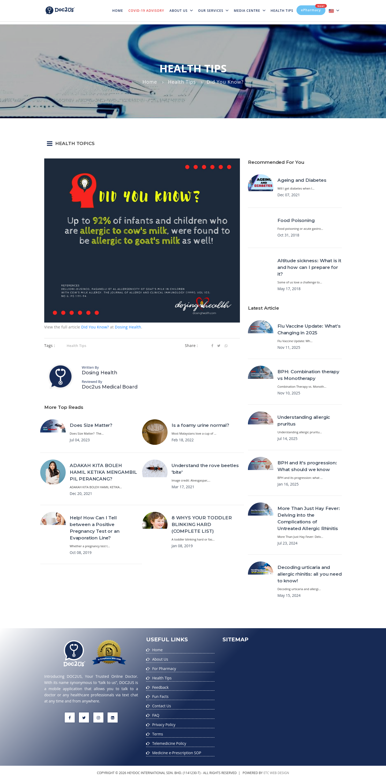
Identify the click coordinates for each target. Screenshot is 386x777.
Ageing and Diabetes (301, 180)
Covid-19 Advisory (146, 10)
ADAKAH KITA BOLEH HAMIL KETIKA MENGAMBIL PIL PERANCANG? (103, 472)
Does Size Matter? (91, 425)
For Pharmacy (164, 668)
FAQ (155, 713)
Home (119, 7)
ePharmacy (313, 8)
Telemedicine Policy (169, 740)
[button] (193, 144)
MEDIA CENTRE (249, 10)
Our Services (213, 10)
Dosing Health (128, 327)
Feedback (160, 686)
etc (266, 770)
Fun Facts (160, 695)
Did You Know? (95, 327)
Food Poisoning (296, 220)
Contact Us (161, 704)
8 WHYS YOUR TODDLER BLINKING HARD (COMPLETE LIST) (202, 524)
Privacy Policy (164, 722)
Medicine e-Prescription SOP (177, 750)
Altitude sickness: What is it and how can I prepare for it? (309, 267)
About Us (181, 10)
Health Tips (282, 10)
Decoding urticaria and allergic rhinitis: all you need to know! (309, 574)
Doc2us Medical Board (109, 387)
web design (279, 770)
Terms (157, 731)
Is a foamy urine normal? (200, 425)
